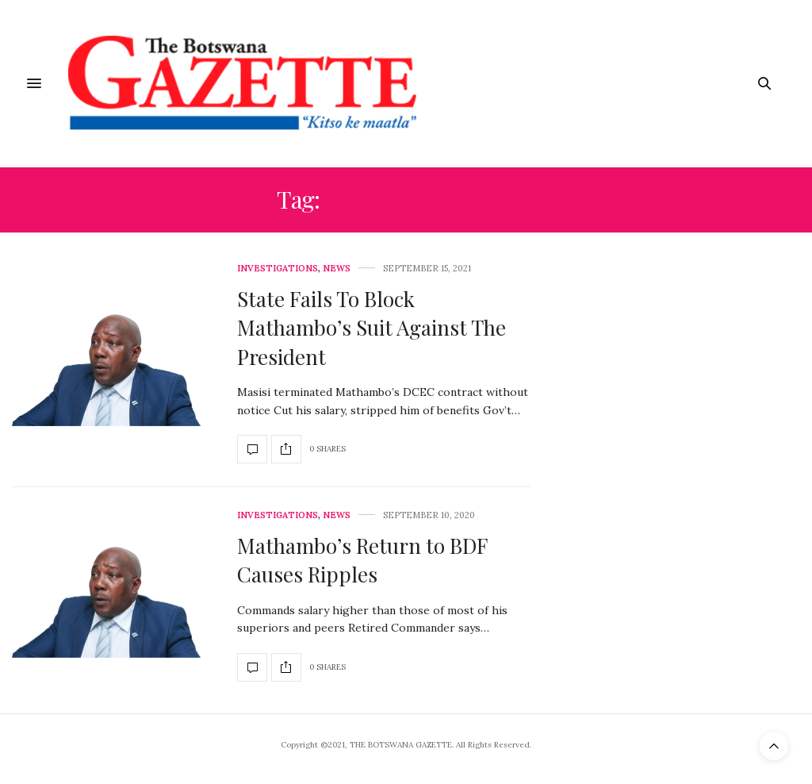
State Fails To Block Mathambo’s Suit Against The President (371, 328)
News (336, 268)
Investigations (277, 268)
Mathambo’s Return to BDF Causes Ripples (362, 560)
